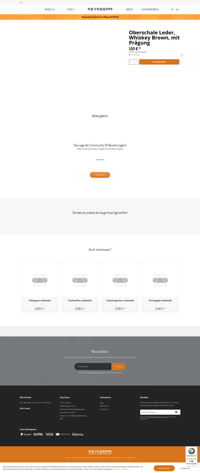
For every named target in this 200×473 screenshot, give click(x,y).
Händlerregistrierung (67, 406)
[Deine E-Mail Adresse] (156, 412)
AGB (61, 419)
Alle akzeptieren (164, 468)
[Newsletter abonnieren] (176, 412)
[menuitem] (50, 9)
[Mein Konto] (172, 10)
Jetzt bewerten (100, 175)
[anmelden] (118, 366)
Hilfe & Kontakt (65, 402)
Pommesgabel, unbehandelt (160, 300)
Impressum (104, 409)
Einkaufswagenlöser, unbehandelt (120, 300)
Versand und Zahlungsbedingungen (72, 409)
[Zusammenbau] (150, 9)
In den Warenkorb (159, 62)
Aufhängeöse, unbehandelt (40, 300)
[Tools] (70, 9)
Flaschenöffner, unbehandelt (80, 300)
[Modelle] (50, 9)
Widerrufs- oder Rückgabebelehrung (73, 415)
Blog (21, 2)
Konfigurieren (185, 468)
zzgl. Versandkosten (140, 52)
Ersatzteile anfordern (67, 412)
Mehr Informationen (121, 469)
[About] (129, 9)
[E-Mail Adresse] (92, 366)
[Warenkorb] (177, 10)
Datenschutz (104, 406)
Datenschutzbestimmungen (95, 372)
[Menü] (195, 447)
